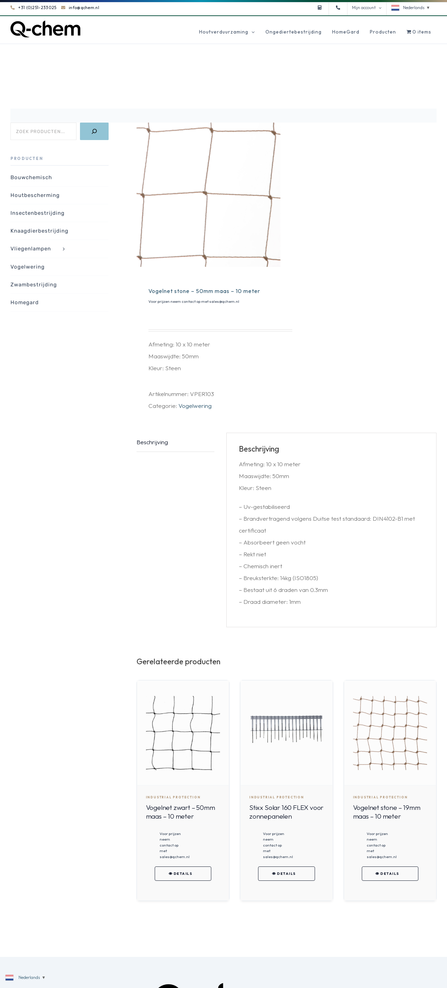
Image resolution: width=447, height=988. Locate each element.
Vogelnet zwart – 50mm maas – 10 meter (180, 811)
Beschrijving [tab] (152, 442)
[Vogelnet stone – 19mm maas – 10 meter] (390, 733)
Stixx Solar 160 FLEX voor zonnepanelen (286, 811)
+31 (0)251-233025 (33, 7)
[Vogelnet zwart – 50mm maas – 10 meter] (183, 733)
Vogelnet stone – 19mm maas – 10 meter (386, 811)
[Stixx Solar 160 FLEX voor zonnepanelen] (286, 733)
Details (183, 873)
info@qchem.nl (80, 7)
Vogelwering (195, 405)
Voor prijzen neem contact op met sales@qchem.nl (193, 301)
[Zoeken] (94, 131)
